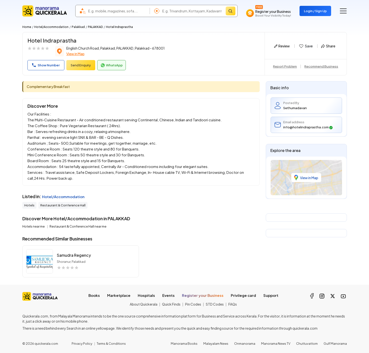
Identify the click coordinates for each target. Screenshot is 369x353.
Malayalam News (215, 343)
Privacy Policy (82, 343)
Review (282, 46)
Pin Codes (193, 304)
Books (94, 295)
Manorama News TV (275, 343)
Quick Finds (171, 304)
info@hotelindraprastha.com (308, 127)
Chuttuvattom (307, 343)
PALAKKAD (95, 27)
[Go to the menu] (343, 11)
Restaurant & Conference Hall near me (78, 226)
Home (26, 27)
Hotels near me (33, 226)
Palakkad (78, 27)
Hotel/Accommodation (51, 27)
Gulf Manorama (335, 343)
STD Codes (215, 304)
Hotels (29, 205)
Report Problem (285, 66)
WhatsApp (111, 65)
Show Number (46, 65)
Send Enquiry (81, 65)
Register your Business (202, 295)
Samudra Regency (74, 255)
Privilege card (243, 295)
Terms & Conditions (111, 343)
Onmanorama (244, 343)
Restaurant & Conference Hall (63, 205)
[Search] (230, 11)
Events (168, 295)
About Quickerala (143, 304)
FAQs (232, 304)
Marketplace (118, 295)
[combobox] (118, 11)
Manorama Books (184, 343)
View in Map (75, 54)
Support (270, 295)
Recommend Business (321, 66)
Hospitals (146, 295)
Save (305, 46)
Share (328, 46)
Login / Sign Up (315, 11)
